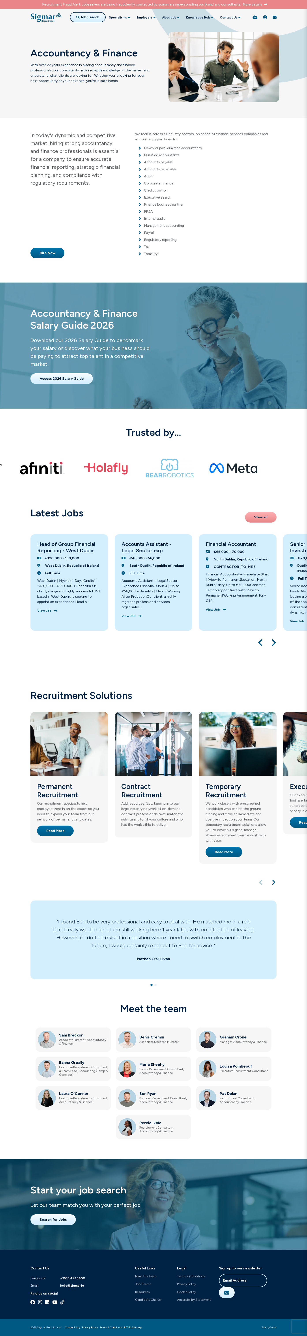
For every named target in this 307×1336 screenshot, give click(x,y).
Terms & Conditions (191, 1276)
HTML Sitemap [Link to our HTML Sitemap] (133, 1327)
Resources (142, 1292)
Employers (144, 17)
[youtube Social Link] (54, 1302)
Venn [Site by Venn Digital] (273, 1327)
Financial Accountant (231, 544)
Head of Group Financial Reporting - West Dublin (66, 547)
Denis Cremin (151, 1037)
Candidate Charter (148, 1300)
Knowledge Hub (198, 17)
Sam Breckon (71, 1035)
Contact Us (228, 17)
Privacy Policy (186, 1284)
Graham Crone (233, 1037)
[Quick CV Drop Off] (255, 17)
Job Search (143, 1284)
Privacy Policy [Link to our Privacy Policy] (90, 1327)
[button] (261, 643)
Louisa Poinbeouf (236, 1066)
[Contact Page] (275, 17)
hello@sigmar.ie (72, 1286)
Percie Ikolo (150, 1122)
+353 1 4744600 (72, 1278)
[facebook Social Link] (32, 1302)
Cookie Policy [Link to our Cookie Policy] (72, 1327)
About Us (169, 17)
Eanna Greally (71, 1062)
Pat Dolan (228, 1093)
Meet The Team (146, 1276)
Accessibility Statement (194, 1300)
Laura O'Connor (73, 1093)
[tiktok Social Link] (62, 1302)
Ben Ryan (147, 1093)
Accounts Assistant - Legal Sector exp (146, 547)
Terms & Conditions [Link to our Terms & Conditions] (111, 1327)
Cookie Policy (186, 1292)
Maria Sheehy (152, 1064)
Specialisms (118, 17)
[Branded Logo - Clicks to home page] (45, 17)
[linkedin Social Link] (47, 1302)
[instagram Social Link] (40, 1302)
